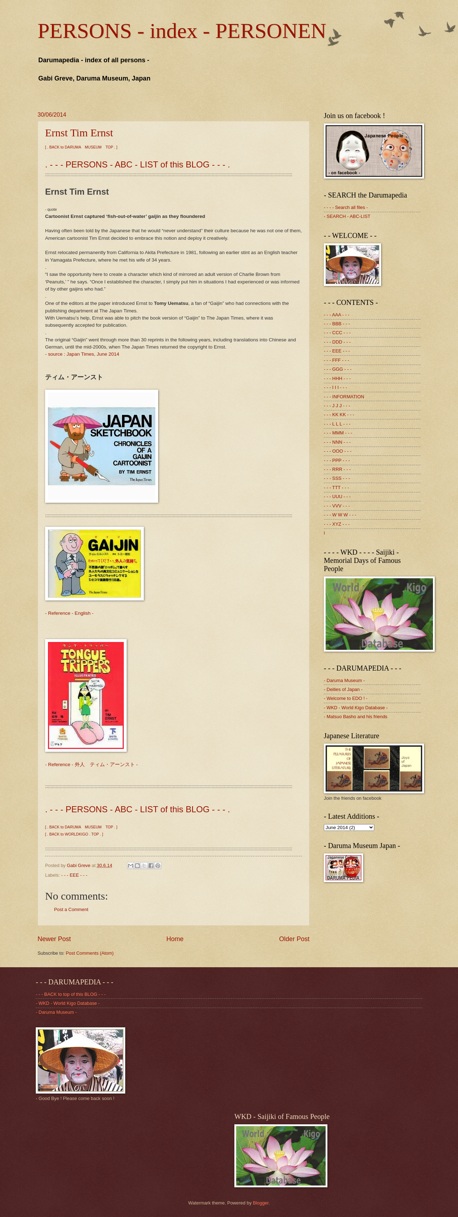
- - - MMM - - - (338, 432)
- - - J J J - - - (337, 405)
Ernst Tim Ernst (79, 132)
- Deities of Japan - (343, 689)
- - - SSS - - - (337, 478)
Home (175, 939)
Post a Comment (71, 909)
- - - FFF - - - (336, 360)
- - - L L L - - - (337, 424)
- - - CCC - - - (337, 332)
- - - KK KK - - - (339, 414)
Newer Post (54, 939)
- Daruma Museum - (344, 680)
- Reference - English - (69, 613)
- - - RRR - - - (337, 469)
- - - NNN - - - (337, 442)
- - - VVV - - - (337, 505)
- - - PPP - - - (337, 460)
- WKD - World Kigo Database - (356, 707)
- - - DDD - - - (337, 342)
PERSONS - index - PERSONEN (182, 31)
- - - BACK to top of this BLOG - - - (71, 994)
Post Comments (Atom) (90, 953)
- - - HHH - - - (337, 378)
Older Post (294, 939)
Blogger (261, 1203)
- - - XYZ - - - (337, 524)
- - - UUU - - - (337, 496)
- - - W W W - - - (340, 514)
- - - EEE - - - (74, 875)
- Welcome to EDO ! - (345, 698)
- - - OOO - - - (337, 451)
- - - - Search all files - (346, 207)
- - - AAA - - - (337, 314)
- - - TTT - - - (336, 487)
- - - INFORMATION (344, 396)
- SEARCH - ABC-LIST (347, 216)
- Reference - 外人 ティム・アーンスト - (91, 764)
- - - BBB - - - (337, 323)
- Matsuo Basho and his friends (355, 716)
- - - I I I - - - (335, 387)
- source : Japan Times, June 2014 (82, 354)
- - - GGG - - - (337, 369)
